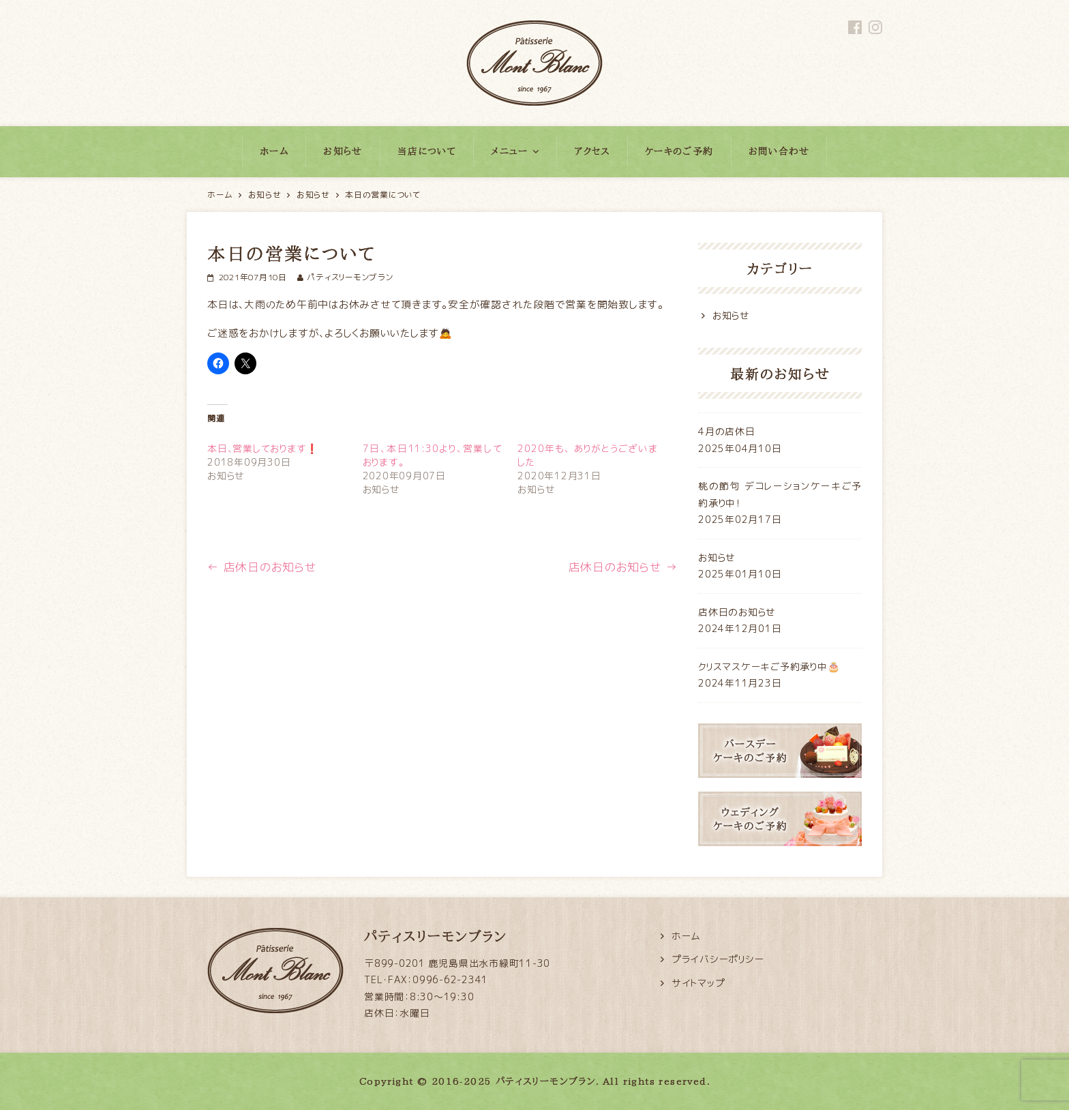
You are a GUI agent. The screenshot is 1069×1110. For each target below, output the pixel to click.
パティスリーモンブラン (350, 277)
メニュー (509, 151)
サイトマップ (698, 982)
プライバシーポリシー (718, 958)
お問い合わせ (779, 151)
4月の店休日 (726, 431)
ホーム (274, 151)
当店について (426, 151)
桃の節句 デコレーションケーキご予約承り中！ (780, 494)
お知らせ (343, 151)
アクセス (592, 151)
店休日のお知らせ (262, 567)
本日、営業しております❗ (262, 448)
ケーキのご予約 (679, 151)
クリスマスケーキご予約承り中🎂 (768, 666)
